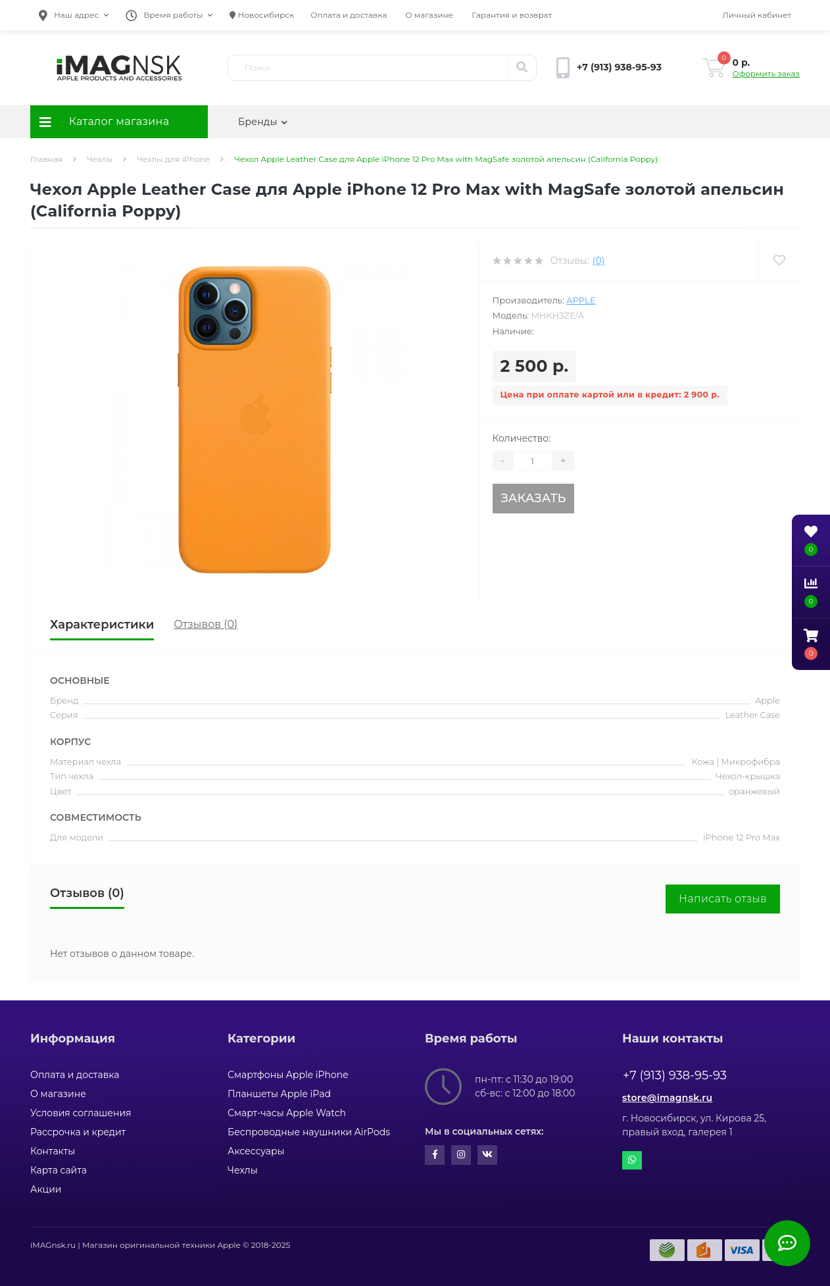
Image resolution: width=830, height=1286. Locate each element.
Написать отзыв (723, 898)
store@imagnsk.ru (667, 1098)
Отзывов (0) (205, 624)
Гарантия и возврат (512, 15)
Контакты (52, 1151)
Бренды (262, 122)
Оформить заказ (766, 73)
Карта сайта (58, 1170)
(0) (598, 261)
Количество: (522, 438)
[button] (73, 15)
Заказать (533, 498)
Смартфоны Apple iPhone (288, 1075)
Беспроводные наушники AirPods (309, 1132)
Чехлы (99, 159)
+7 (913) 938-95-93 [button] (675, 1075)
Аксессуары (256, 1151)
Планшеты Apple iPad (279, 1094)
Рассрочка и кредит (78, 1132)
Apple (580, 300)
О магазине (429, 15)
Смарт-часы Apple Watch (287, 1113)
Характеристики (102, 624)
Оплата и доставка (348, 15)
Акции (45, 1189)
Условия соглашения (81, 1113)
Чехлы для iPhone (173, 159)
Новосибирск (262, 15)
